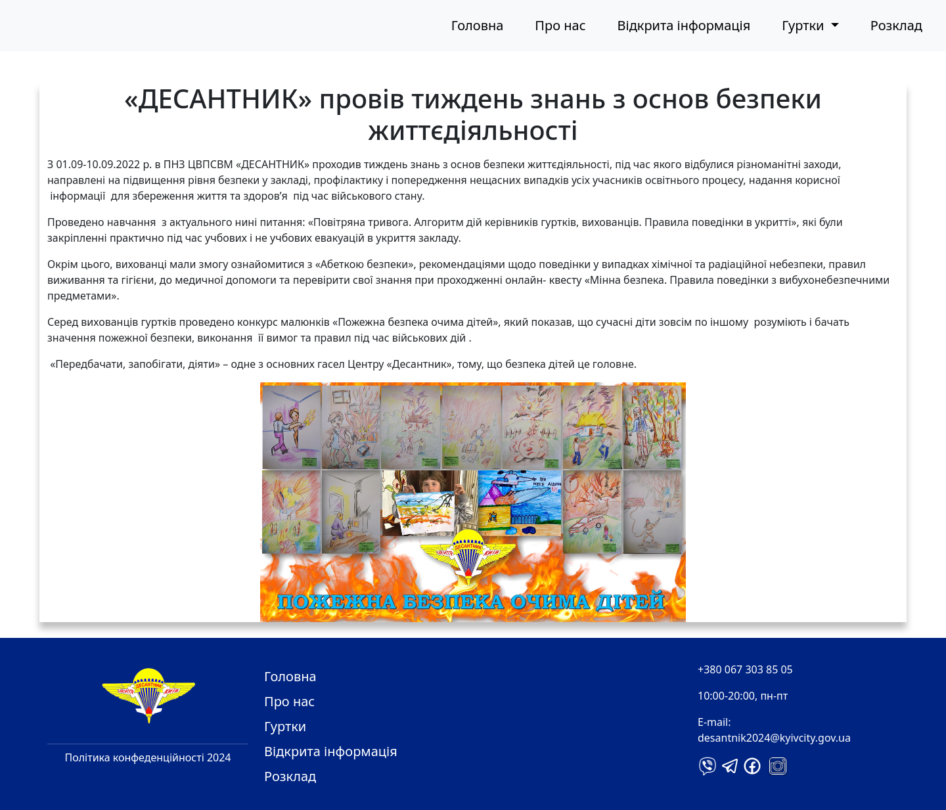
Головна (477, 25)
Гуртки (285, 726)
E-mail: (714, 722)
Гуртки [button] (804, 25)
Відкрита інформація (684, 25)
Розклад (896, 25)
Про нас (560, 25)
